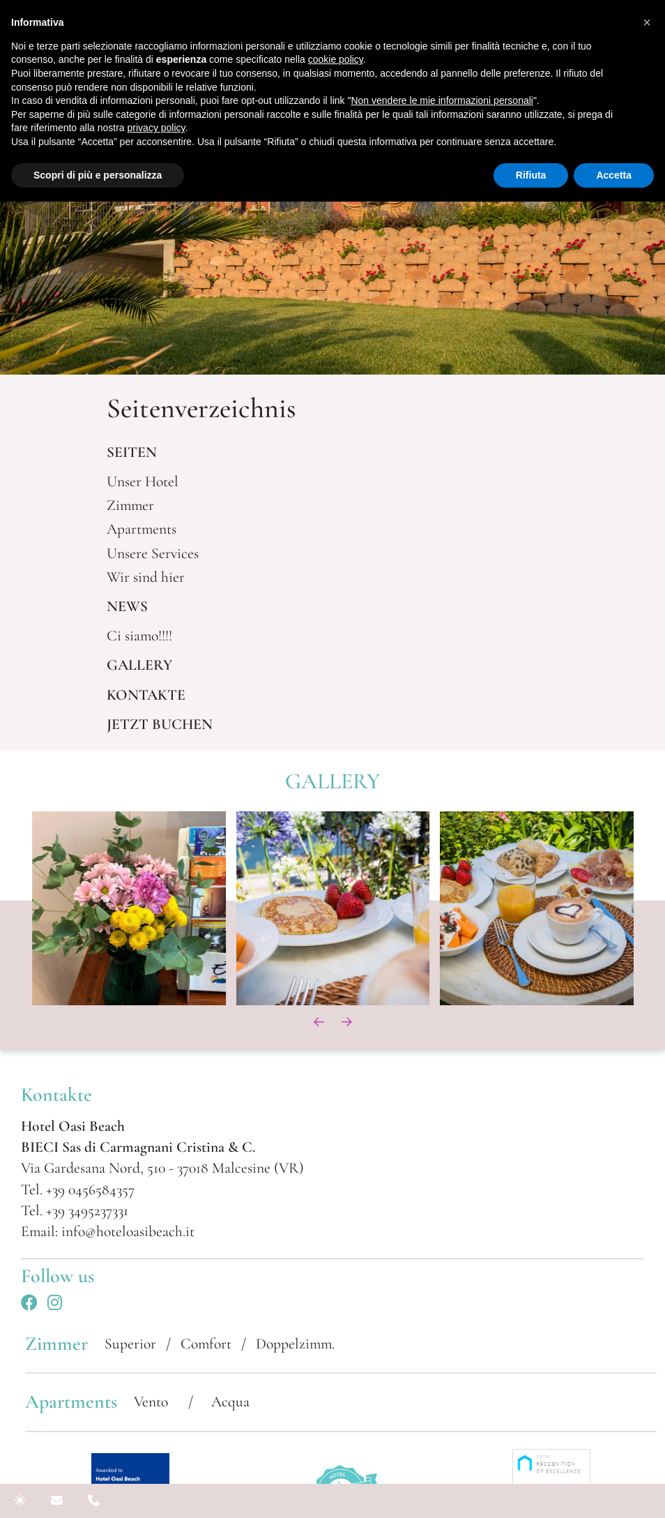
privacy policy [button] (156, 127)
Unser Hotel (142, 481)
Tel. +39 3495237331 (74, 1210)
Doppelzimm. (295, 1344)
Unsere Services (153, 553)
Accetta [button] (614, 175)
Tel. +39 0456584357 (78, 1189)
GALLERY (139, 665)
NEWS (127, 606)
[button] (647, 22)
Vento (152, 1401)
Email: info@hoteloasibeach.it (107, 1231)
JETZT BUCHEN (160, 724)
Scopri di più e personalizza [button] (97, 175)
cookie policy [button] (335, 59)
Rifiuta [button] (531, 175)
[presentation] (318, 1022)
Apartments (141, 529)
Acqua (230, 1401)
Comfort (206, 1344)
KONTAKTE (146, 695)
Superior (130, 1344)
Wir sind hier (146, 577)
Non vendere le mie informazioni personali (442, 100)
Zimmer (130, 505)
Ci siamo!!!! (139, 635)
